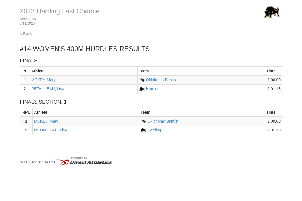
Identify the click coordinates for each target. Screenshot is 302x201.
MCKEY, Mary (43, 80)
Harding (153, 89)
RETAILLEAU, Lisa (47, 89)
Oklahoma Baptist (161, 80)
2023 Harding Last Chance (60, 11)
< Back (26, 34)
